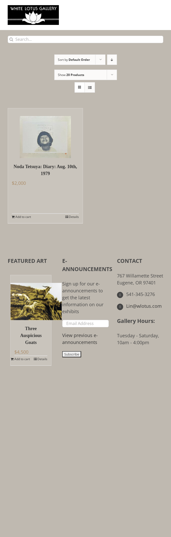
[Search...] (85, 39)
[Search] (11, 39)
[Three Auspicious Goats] (30, 297)
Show (71, 75)
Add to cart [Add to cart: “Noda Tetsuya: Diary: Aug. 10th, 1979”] (23, 217)
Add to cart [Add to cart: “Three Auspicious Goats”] (22, 359)
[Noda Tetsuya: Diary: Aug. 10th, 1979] (45, 133)
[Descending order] (112, 59)
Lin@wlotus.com (139, 306)
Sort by (74, 59)
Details (74, 217)
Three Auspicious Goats (31, 335)
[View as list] (90, 87)
